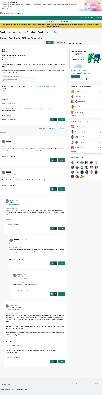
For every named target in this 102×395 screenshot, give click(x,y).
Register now (56, 26)
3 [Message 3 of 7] (10, 357)
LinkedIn (4, 103)
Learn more (5, 8)
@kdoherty (12, 249)
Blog (13, 103)
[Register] (75, 76)
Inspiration (35, 13)
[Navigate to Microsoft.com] (4, 13)
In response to (12, 204)
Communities (50, 13)
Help (92, 17)
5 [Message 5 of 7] (14, 259)
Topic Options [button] (60, 42)
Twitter (9, 103)
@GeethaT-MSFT (10, 210)
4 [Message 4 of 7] (10, 224)
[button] (50, 42)
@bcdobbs (5, 149)
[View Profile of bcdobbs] (8, 49)
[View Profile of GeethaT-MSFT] (15, 141)
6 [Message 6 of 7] (18, 290)
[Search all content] (79, 21)
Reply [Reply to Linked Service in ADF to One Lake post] (61, 119)
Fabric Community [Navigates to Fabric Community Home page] (17, 13)
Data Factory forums (8, 32)
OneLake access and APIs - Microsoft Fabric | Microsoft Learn (38, 86)
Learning (64, 13)
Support (71, 13)
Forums (28, 13)
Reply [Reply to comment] (61, 160)
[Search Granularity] (52, 21)
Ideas (42, 13)
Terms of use (90, 383)
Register (81, 17)
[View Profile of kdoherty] (12, 200)
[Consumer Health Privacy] (22, 389)
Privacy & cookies (80, 383)
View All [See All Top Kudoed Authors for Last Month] (73, 151)
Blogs (57, 13)
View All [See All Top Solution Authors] (73, 116)
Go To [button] (98, 17)
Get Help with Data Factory (37, 32)
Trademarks (98, 383)
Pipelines (54, 32)
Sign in (87, 17)
